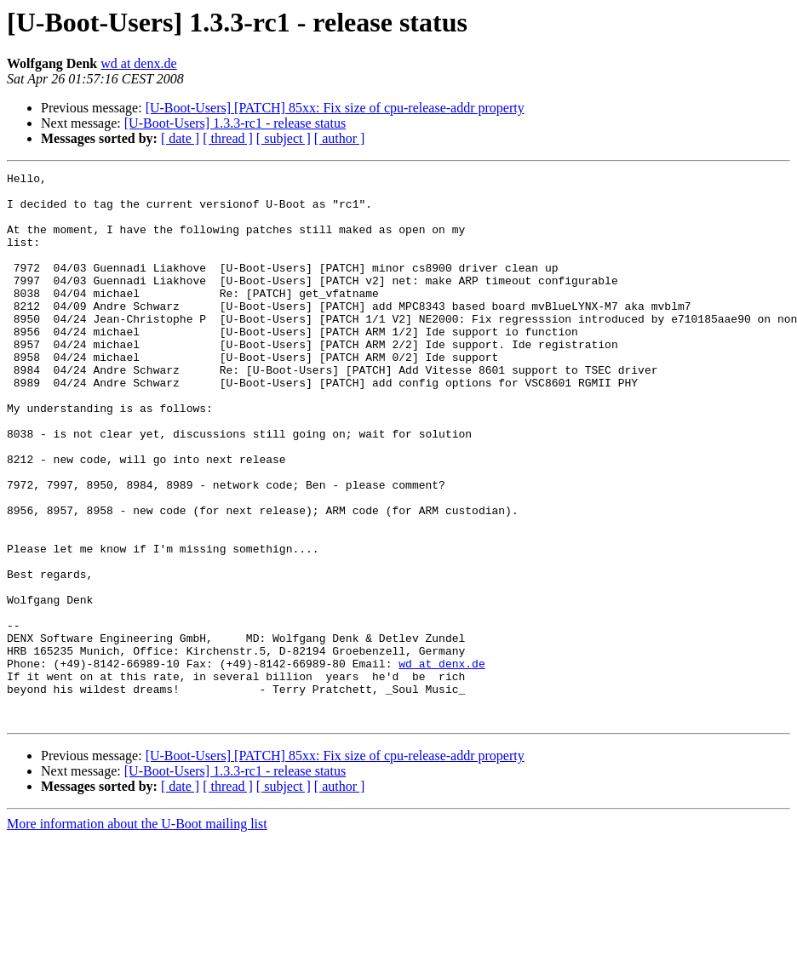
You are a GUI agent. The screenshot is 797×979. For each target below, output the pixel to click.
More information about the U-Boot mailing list (137, 933)
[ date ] (180, 138)
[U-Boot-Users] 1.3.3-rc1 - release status (235, 123)
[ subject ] (283, 138)
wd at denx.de (138, 63)
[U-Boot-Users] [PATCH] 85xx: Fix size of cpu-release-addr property (335, 107)
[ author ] (339, 138)
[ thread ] (228, 138)
